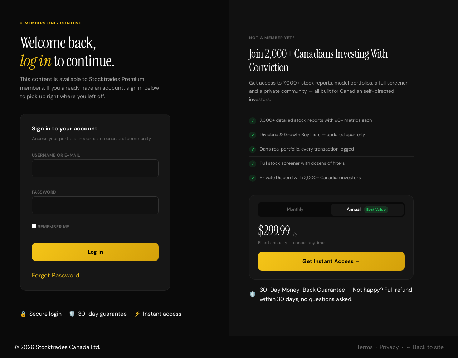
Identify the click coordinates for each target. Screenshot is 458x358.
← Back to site (425, 347)
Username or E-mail (56, 155)
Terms (365, 347)
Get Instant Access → (331, 261)
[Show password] (146, 208)
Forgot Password (55, 275)
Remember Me (50, 227)
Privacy (389, 347)
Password (44, 192)
